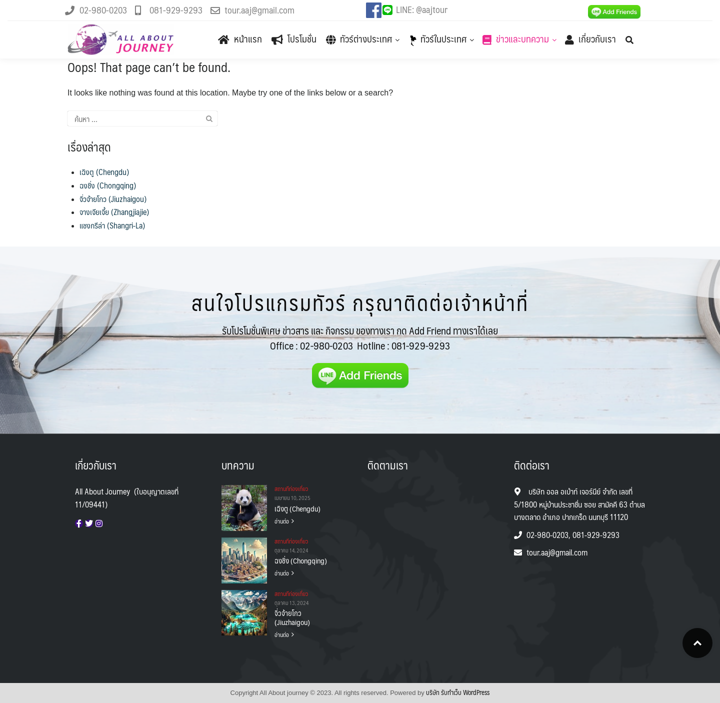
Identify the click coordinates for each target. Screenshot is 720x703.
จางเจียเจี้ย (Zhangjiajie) (114, 211)
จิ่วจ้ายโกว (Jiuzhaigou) (113, 199)
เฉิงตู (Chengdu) (104, 171)
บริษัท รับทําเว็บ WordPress (458, 692)
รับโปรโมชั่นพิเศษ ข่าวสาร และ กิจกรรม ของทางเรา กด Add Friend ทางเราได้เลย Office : (360, 338)
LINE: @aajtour (422, 9)
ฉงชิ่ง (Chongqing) (108, 185)
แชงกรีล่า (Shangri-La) (112, 225)
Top (697, 643)
